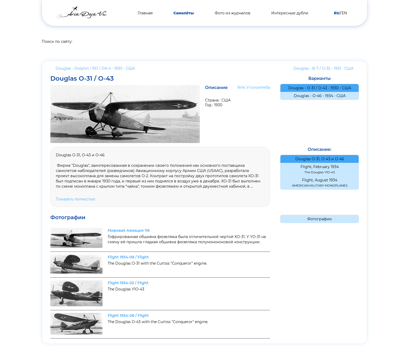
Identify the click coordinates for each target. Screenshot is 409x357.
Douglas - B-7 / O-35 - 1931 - (323, 68)
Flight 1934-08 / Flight (128, 257)
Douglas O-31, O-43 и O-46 (319, 159)
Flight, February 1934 (319, 169)
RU (336, 13)
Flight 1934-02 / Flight (128, 283)
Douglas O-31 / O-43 (82, 78)
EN (344, 13)
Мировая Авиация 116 (129, 230)
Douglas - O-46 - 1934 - (320, 95)
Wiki (241, 87)
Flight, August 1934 (319, 182)
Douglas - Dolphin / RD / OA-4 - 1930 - (95, 68)
